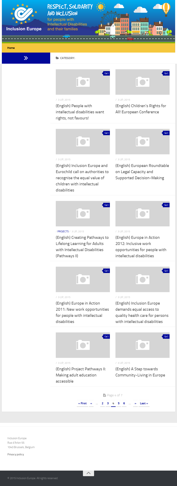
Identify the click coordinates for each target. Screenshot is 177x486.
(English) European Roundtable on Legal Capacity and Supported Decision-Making (142, 171)
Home (11, 48)
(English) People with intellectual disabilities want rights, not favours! (80, 112)
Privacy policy (15, 454)
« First (82, 403)
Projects (63, 231)
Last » (144, 403)
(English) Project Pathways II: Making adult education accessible (81, 375)
